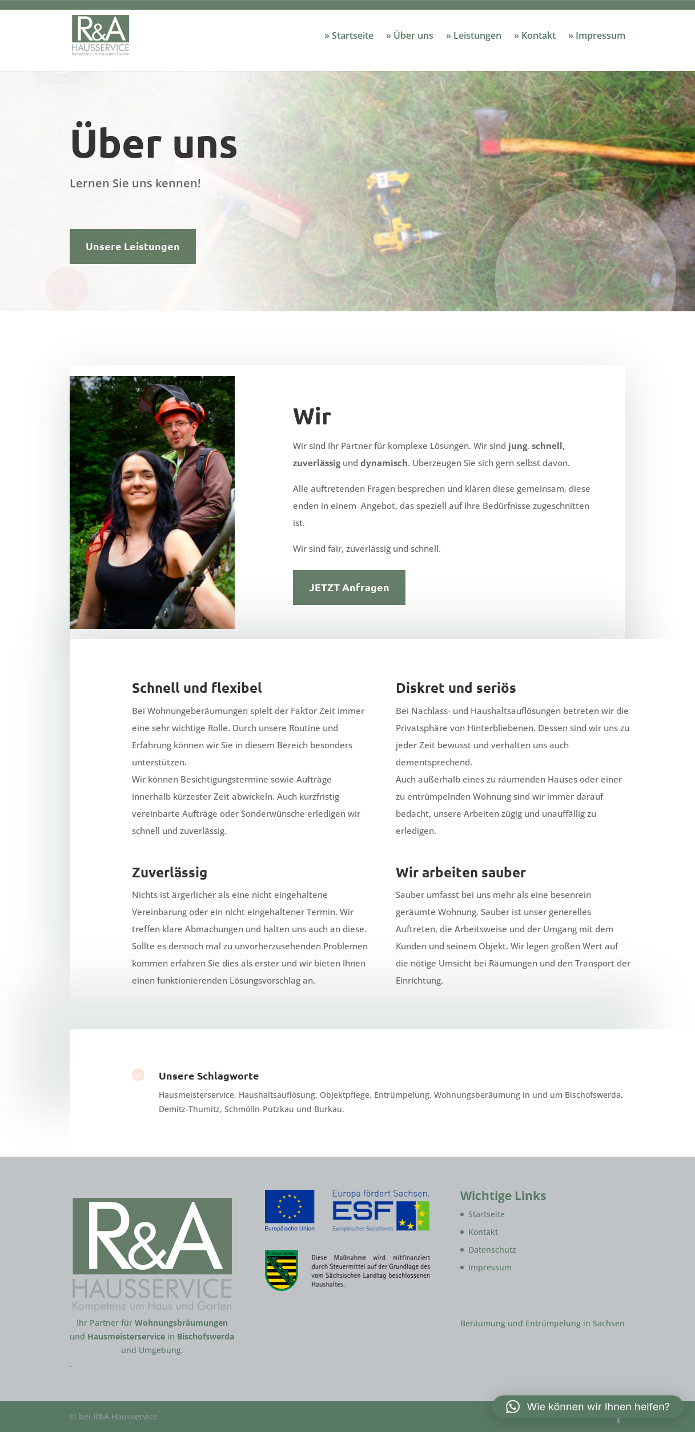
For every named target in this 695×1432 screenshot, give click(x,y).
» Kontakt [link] (535, 36)
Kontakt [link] (483, 1231)
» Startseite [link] (348, 36)
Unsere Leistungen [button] (133, 245)
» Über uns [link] (409, 36)
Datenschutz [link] (492, 1249)
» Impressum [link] (596, 36)
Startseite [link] (486, 1214)
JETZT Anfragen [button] (349, 586)
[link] (121, 34)
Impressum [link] (490, 1267)
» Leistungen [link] (473, 36)
